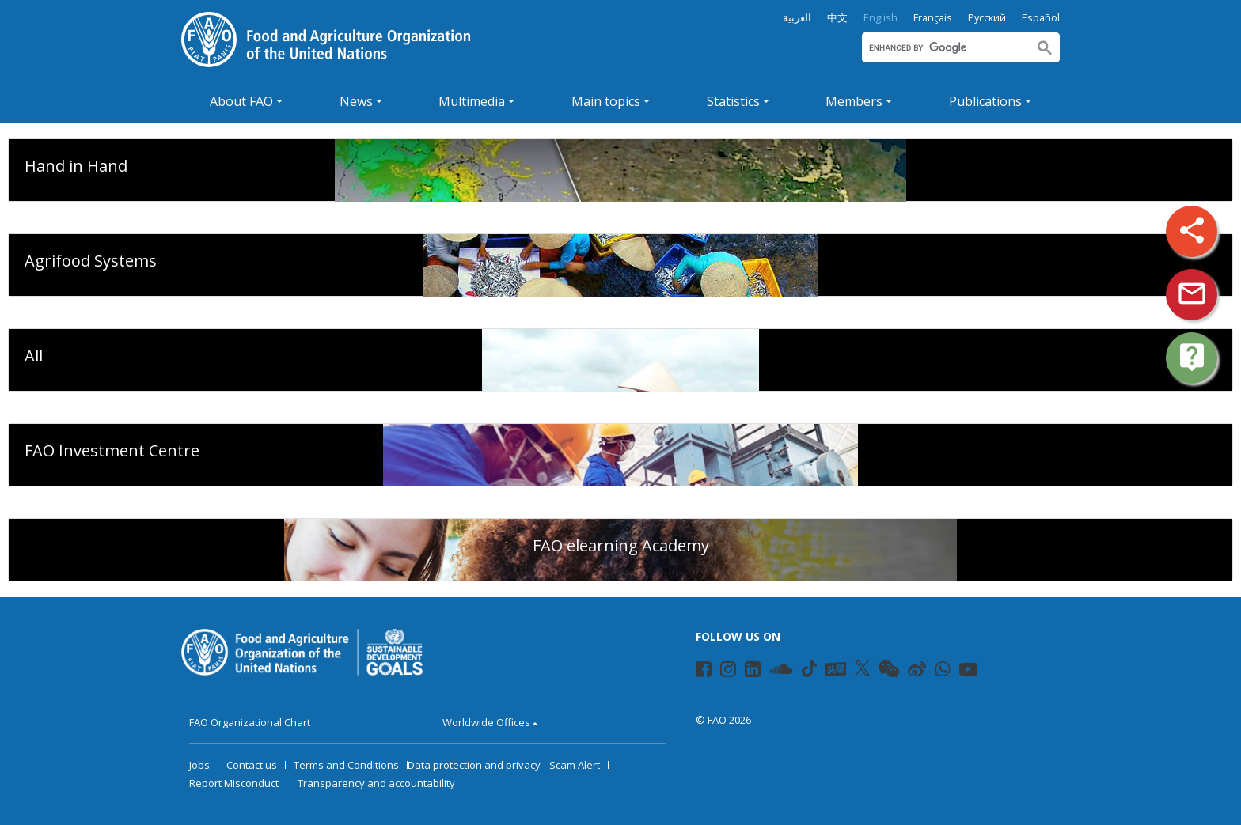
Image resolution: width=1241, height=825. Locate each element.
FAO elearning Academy (621, 545)
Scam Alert (574, 765)
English (880, 18)
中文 (837, 18)
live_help (1192, 357)
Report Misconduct (234, 783)
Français (932, 18)
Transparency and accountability (376, 783)
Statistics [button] (733, 101)
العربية (797, 18)
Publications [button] (985, 101)
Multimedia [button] (471, 101)
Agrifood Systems (91, 260)
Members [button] (853, 101)
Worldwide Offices (486, 722)
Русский (987, 18)
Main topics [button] (605, 101)
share (1192, 230)
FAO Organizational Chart (249, 722)
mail (1192, 293)
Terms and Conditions (346, 765)
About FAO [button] (241, 101)
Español (1041, 18)
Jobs (199, 765)
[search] (944, 47)
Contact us (251, 765)
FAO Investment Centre (112, 450)
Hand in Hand (76, 165)
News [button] (356, 101)
